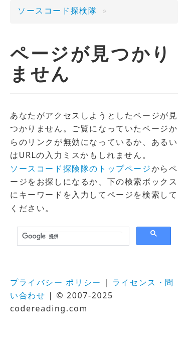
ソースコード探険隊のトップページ (80, 168)
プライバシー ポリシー (55, 282)
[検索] (72, 237)
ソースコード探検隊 (57, 10)
